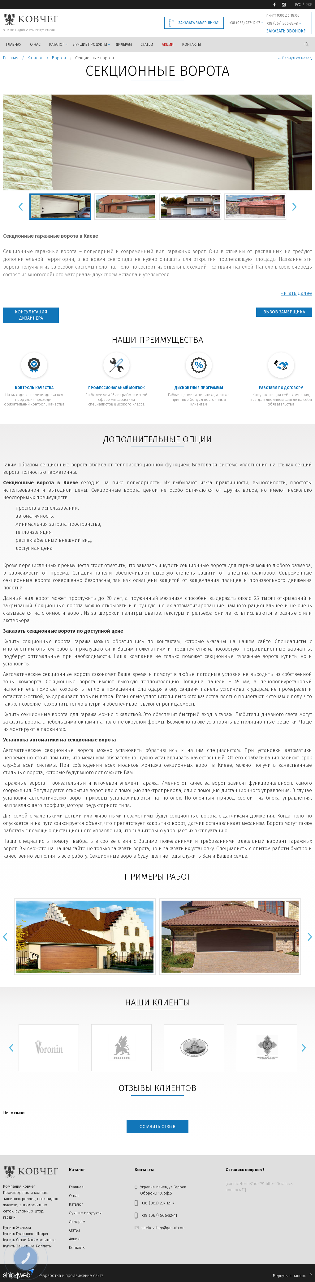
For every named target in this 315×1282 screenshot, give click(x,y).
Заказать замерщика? (199, 23)
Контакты (191, 44)
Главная (13, 44)
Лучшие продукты (90, 44)
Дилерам (124, 44)
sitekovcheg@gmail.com (163, 1227)
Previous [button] (21, 207)
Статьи (146, 44)
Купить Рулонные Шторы (25, 1233)
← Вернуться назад (295, 58)
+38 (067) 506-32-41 (282, 23)
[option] (157, 142)
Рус (298, 4)
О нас (35, 44)
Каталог (56, 44)
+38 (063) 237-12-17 (244, 23)
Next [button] (294, 207)
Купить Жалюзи (17, 1227)
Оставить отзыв (157, 1126)
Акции (168, 44)
